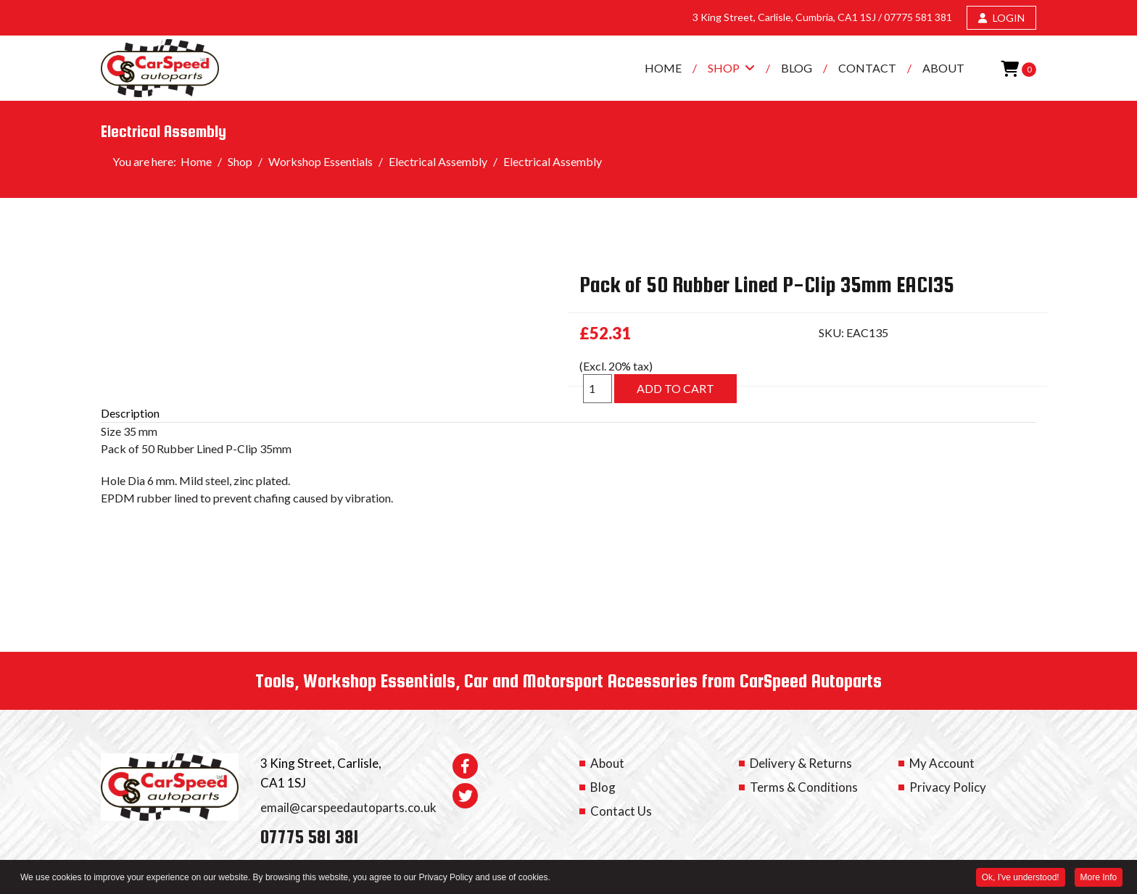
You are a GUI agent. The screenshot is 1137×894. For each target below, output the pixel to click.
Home (663, 68)
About (943, 68)
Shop (724, 68)
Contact (867, 68)
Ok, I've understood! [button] (1020, 878)
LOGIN (1001, 18)
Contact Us (621, 811)
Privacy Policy (947, 787)
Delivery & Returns (801, 763)
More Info (1098, 878)
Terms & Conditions (804, 787)
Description (130, 413)
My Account (942, 763)
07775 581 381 (918, 17)
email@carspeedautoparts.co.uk (348, 807)
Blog (796, 68)
